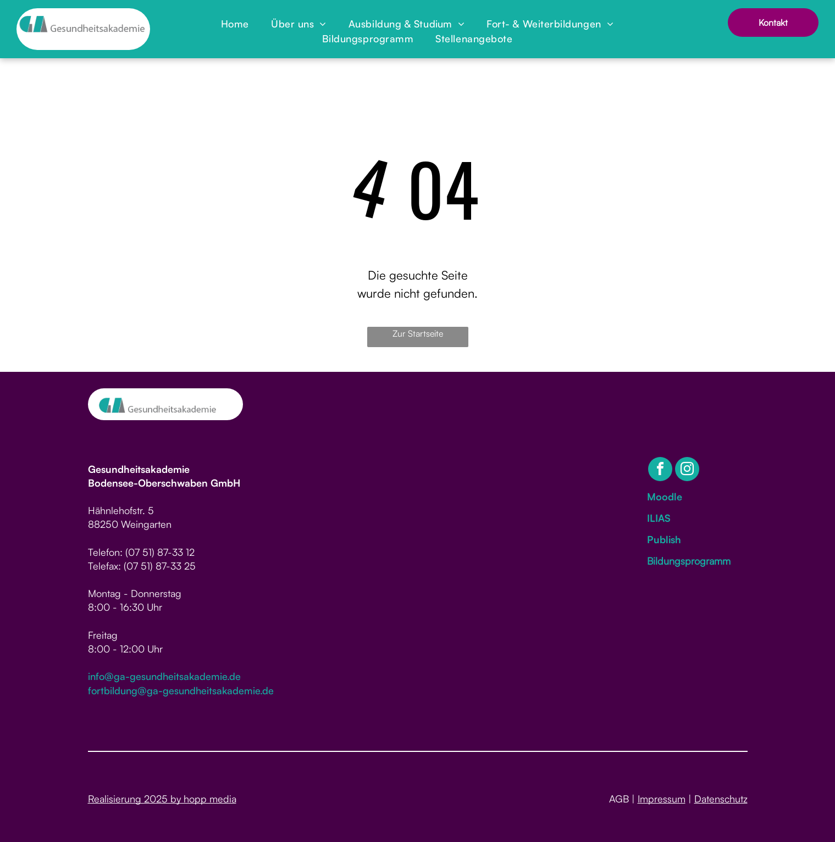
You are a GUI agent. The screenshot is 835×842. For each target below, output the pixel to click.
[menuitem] (235, 23)
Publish (664, 539)
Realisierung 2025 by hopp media (162, 799)
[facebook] (660, 470)
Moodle (664, 496)
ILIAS (659, 518)
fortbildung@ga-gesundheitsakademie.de (181, 690)
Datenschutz (721, 799)
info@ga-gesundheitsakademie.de (164, 676)
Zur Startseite (417, 333)
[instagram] (687, 470)
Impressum (661, 799)
